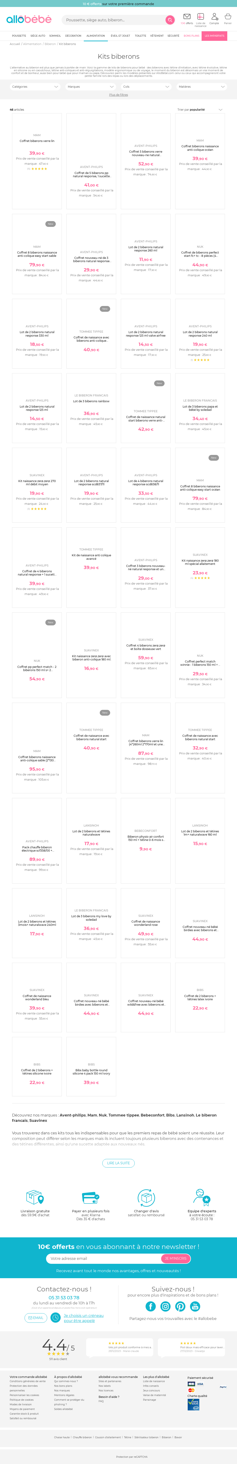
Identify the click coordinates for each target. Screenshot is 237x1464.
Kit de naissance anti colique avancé (91, 556)
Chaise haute (62, 1437)
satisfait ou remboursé (146, 1202)
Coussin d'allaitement (108, 1437)
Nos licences (106, 1390)
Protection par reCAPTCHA (131, 1456)
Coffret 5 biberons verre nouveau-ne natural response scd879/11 (145, 155)
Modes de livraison (21, 1404)
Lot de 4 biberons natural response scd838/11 (145, 482)
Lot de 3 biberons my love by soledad (91, 917)
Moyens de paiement (22, 1409)
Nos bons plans (63, 1385)
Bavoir (178, 1437)
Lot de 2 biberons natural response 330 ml (37, 333)
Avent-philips (73, 1115)
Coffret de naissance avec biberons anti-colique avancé (91, 341)
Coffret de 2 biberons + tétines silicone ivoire (37, 1071)
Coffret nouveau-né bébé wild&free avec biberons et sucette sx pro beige (145, 1004)
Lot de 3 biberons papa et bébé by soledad (200, 408)
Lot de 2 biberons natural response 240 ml (200, 333)
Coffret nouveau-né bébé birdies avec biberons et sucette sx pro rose (91, 1004)
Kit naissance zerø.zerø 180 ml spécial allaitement (200, 562)
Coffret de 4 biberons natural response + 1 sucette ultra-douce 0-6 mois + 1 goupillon (37, 576)
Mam (92, 1115)
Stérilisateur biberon (146, 1437)
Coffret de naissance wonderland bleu (37, 997)
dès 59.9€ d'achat (35, 1204)
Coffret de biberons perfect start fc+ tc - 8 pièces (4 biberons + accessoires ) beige (200, 257)
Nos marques (62, 1390)
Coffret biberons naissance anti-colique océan (200, 148)
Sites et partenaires (110, 1381)
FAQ (101, 1401)
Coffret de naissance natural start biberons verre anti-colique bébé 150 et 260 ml (145, 420)
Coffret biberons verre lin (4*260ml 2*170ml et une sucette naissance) (145, 744)
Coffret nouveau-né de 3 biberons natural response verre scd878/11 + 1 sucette (91, 261)
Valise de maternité (154, 1395)
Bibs (170, 1115)
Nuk (103, 1115)
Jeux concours (151, 1390)
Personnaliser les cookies (24, 1395)
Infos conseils (151, 1385)
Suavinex (38, 1120)
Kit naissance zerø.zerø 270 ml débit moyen (37, 482)
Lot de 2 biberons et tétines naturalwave (91, 833)
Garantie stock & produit (24, 1413)
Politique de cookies (22, 1399)
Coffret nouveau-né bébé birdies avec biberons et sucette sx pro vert (200, 930)
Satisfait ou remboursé (23, 1418)
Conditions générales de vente (28, 1381)
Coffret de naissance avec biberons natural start (91, 737)
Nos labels (105, 1385)
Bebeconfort (153, 1115)
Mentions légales (64, 1395)
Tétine (127, 1437)
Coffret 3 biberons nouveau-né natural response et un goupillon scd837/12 (145, 569)
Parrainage (149, 1399)
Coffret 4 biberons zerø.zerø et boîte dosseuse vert (145, 647)
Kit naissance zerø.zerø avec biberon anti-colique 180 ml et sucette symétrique (91, 659)
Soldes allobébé (63, 1409)
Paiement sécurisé (200, 1378)
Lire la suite (118, 1163)
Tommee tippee (124, 1115)
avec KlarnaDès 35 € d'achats (90, 1204)
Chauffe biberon (82, 1437)
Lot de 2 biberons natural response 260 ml (145, 248)
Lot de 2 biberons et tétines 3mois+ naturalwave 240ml (37, 923)
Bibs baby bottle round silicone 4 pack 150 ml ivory (91, 1071)
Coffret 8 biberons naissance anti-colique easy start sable (37, 254)
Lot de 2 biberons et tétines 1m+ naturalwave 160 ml (200, 833)
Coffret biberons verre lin (37, 141)
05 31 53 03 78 (202, 1219)
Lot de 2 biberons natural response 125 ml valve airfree (145, 333)
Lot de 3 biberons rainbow (91, 401)
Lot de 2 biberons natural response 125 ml (37, 408)
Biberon (166, 1437)
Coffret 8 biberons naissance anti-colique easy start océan (200, 488)
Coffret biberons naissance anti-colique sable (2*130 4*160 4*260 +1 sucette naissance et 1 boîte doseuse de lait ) (37, 763)
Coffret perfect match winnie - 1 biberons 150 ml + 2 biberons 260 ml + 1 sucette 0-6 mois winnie (200, 666)
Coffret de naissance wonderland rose (145, 923)
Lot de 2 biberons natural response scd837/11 (91, 482)
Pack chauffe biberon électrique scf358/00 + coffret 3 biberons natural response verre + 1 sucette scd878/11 (37, 854)
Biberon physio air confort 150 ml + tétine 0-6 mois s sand (146, 840)
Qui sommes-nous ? (66, 1381)
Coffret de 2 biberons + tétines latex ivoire (200, 997)
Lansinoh (185, 1115)
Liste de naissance (154, 1381)
